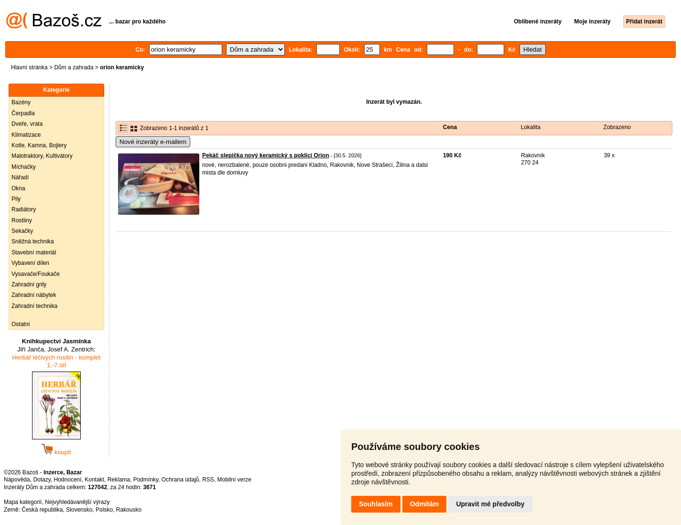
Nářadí (20, 177)
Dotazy (41, 479)
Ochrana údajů (180, 479)
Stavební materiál (33, 252)
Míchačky (23, 167)
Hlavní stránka (29, 67)
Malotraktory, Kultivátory (42, 156)
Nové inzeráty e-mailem (152, 141)
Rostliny (21, 220)
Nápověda (17, 479)
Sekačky (22, 231)
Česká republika (42, 509)
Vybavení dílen (30, 263)
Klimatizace (26, 134)
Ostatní (20, 324)
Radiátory (23, 209)
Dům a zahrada (73, 67)
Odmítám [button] (424, 504)
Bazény (21, 102)
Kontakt (94, 479)
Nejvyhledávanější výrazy (77, 502)
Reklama (119, 479)
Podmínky (145, 479)
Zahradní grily (28, 284)
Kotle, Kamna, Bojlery (38, 145)
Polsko (104, 509)
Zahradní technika (34, 306)
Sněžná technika (32, 241)
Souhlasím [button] (376, 504)
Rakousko (128, 509)
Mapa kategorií (23, 502)
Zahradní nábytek (33, 295)
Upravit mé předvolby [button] (490, 504)
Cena (450, 127)
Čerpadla (23, 113)
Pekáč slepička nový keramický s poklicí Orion (265, 155)
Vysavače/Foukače (35, 274)
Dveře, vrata (27, 123)
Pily (16, 199)
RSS (208, 479)
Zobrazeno (617, 127)
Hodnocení (68, 479)
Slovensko (79, 509)
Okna (18, 188)
